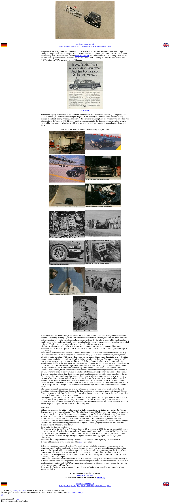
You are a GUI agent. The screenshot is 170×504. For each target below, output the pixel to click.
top (2, 495)
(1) (85, 110)
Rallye (61, 46)
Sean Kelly (101, 478)
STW (92, 46)
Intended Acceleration (85, 475)
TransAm (73, 46)
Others (109, 46)
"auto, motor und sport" (76, 492)
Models (79, 44)
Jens (17, 499)
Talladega (84, 46)
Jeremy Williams (19, 490)
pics (80, 442)
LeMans (103, 46)
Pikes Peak (67, 46)
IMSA (79, 46)
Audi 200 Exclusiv (82, 56)
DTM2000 (98, 46)
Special (91, 44)
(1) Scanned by (7, 490)
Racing (85, 44)
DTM (89, 46)
